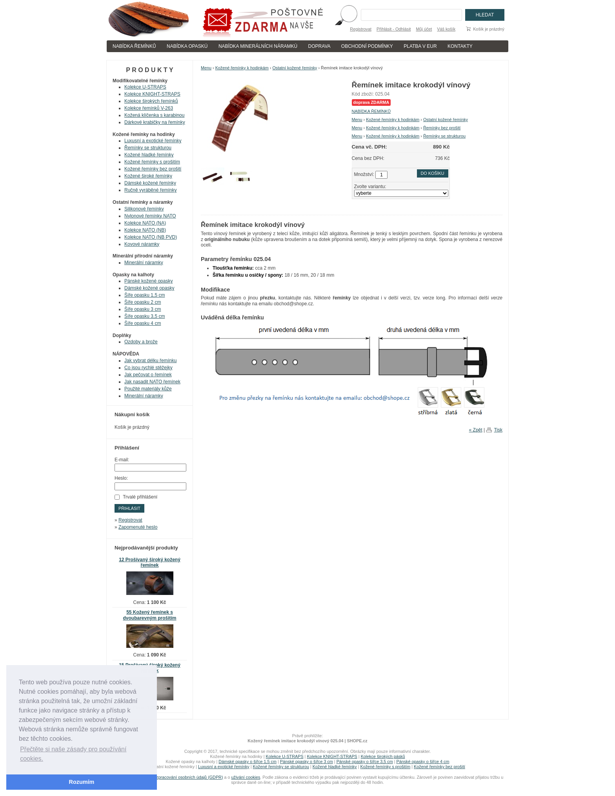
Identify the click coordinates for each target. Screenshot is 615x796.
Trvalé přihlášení (140, 497)
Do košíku (432, 173)
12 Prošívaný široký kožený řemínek (149, 562)
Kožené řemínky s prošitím (152, 162)
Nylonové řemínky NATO (150, 216)
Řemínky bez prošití (441, 127)
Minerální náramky (143, 262)
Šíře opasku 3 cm (142, 309)
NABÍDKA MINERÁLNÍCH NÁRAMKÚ (257, 46)
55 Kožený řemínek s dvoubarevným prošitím (149, 615)
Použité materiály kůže (148, 389)
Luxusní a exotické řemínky (152, 140)
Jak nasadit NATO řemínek (152, 381)
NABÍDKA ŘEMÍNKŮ (134, 46)
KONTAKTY (460, 46)
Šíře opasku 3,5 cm (144, 316)
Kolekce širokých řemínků (151, 101)
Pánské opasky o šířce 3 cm (306, 761)
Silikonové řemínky (144, 209)
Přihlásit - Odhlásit (394, 29)
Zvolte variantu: (370, 186)
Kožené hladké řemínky (148, 155)
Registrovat (360, 29)
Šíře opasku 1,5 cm (144, 295)
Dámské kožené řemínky (150, 183)
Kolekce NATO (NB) (145, 230)
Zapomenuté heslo (137, 527)
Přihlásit (129, 508)
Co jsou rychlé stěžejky (148, 367)
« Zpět (475, 430)
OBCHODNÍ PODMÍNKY (367, 46)
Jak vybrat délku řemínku (150, 360)
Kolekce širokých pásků (383, 756)
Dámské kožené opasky (149, 288)
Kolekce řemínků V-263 (148, 108)
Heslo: (121, 478)
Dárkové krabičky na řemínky (154, 122)
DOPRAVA (319, 46)
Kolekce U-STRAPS (145, 87)
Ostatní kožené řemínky (294, 67)
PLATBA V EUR (420, 46)
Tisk (498, 430)
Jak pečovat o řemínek (148, 374)
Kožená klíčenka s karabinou (154, 115)
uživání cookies (245, 777)
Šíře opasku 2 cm (142, 302)
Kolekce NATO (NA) (145, 223)
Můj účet (424, 29)
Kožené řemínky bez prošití (152, 169)
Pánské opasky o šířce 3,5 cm (365, 761)
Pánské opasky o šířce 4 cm (422, 761)
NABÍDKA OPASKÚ (187, 46)
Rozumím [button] (82, 782)
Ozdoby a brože (141, 342)
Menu (206, 67)
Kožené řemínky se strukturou (281, 766)
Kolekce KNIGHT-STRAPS (152, 94)
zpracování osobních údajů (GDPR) (189, 777)
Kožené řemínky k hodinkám (242, 67)
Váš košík (446, 29)
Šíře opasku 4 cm (142, 323)
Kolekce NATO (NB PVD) (150, 237)
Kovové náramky (141, 244)
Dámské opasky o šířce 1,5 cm (247, 761)
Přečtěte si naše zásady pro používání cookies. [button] (73, 754)
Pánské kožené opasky (148, 281)
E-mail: (122, 459)
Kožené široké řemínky (148, 176)
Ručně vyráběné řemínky (150, 190)
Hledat (485, 15)
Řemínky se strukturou (444, 136)
